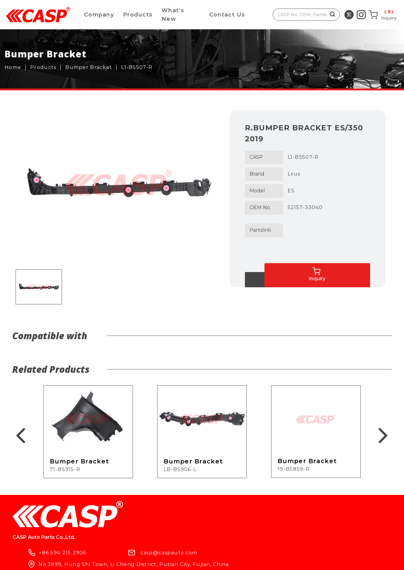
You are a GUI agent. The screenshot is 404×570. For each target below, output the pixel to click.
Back (269, 280)
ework (209, 560)
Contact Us (227, 14)
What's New (173, 14)
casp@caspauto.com (233, 514)
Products (137, 14)
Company (99, 14)
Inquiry (358, 267)
